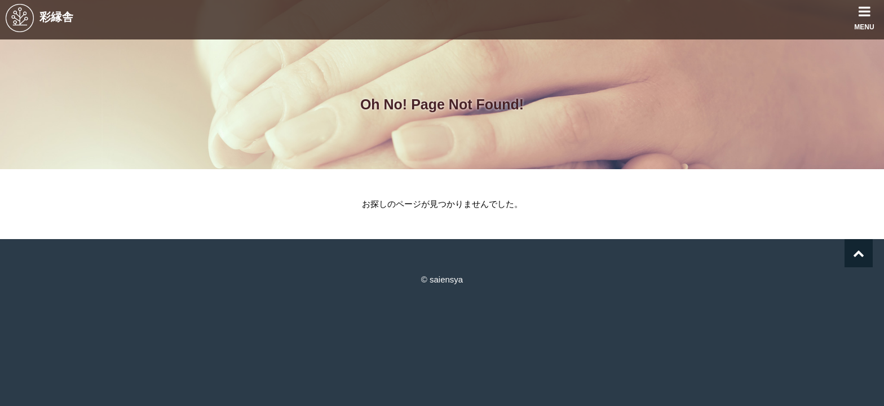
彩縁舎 (39, 17)
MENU (864, 15)
